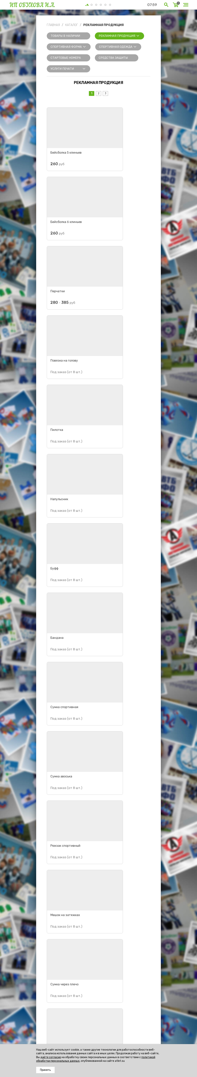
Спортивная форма (66, 47)
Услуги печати (62, 68)
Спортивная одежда (115, 47)
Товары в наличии (65, 36)
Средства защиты (113, 57)
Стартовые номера (66, 57)
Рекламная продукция (117, 36)
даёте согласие (50, 1057)
